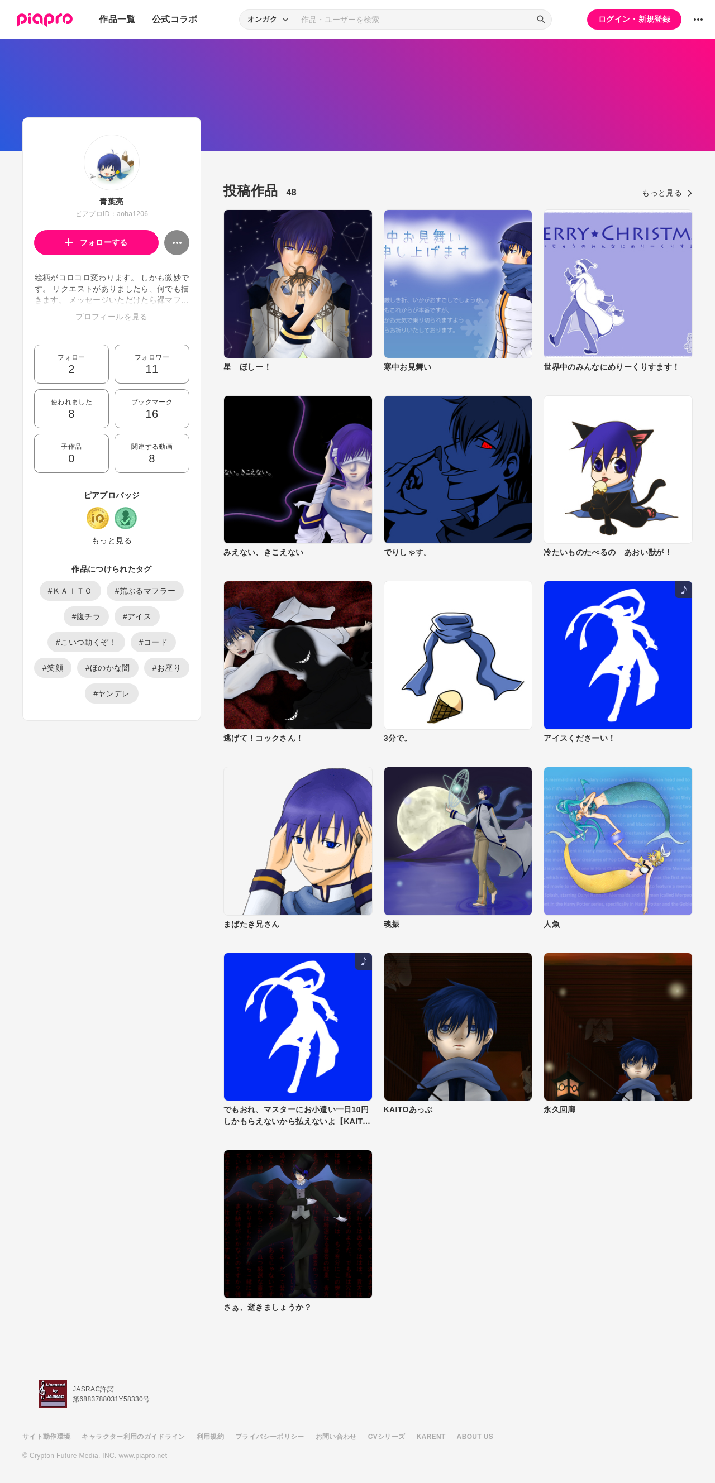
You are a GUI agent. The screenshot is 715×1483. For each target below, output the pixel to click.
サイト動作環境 (46, 1437)
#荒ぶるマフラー (145, 590)
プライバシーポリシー (269, 1437)
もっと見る (112, 540)
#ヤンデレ (111, 693)
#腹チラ (86, 616)
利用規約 (210, 1437)
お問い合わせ (336, 1437)
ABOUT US (475, 1437)
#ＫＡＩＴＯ (70, 590)
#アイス (137, 616)
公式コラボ (175, 19)
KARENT (431, 1437)
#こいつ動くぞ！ (86, 642)
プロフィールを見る (111, 316)
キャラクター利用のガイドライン (133, 1437)
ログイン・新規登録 (634, 19)
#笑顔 (52, 667)
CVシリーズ (387, 1437)
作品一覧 (117, 19)
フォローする (96, 242)
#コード (153, 642)
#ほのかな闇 (107, 667)
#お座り (166, 667)
